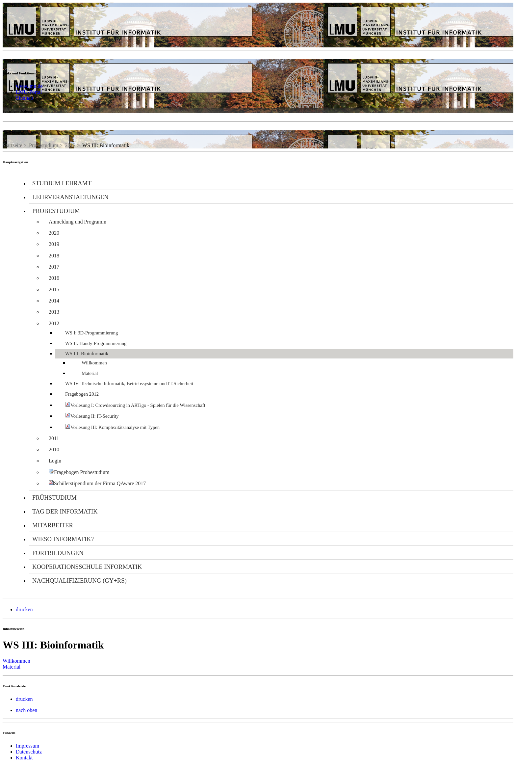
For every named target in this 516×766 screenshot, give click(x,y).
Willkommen (16, 661)
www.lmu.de (29, 86)
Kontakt (24, 757)
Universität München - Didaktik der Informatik (144, 9)
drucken (24, 609)
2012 (70, 145)
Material (11, 667)
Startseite (12, 145)
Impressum (27, 746)
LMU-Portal (29, 92)
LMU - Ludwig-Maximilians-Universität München (38, 15)
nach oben (26, 710)
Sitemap (24, 98)
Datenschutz (29, 751)
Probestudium (43, 145)
